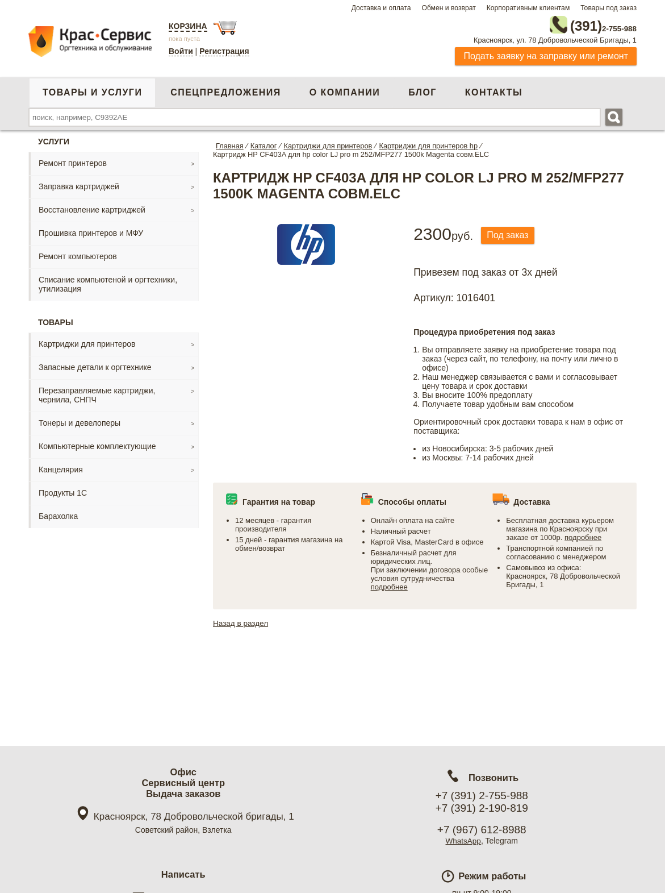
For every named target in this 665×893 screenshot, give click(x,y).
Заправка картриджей (79, 184)
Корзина (188, 26)
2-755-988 (579, 24)
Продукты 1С (63, 490)
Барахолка (58, 513)
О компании (345, 90)
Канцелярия (61, 467)
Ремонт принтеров (73, 160)
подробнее (389, 584)
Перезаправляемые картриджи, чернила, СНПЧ (97, 393)
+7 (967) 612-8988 (481, 830)
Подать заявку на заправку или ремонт (545, 54)
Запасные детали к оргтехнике (95, 364)
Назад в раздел (241, 620)
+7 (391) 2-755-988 (482, 795)
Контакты (493, 90)
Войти (181, 51)
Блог (422, 90)
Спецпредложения (225, 90)
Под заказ (510, 233)
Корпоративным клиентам (528, 8)
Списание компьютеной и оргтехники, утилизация (108, 282)
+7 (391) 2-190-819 (482, 808)
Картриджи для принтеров (87, 341)
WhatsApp (463, 840)
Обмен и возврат (448, 8)
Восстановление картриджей (92, 207)
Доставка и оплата (381, 8)
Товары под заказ (608, 8)
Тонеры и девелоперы (79, 420)
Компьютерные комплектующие (97, 443)
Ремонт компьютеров (78, 254)
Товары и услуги (92, 90)
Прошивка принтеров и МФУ (91, 230)
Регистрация (224, 51)
